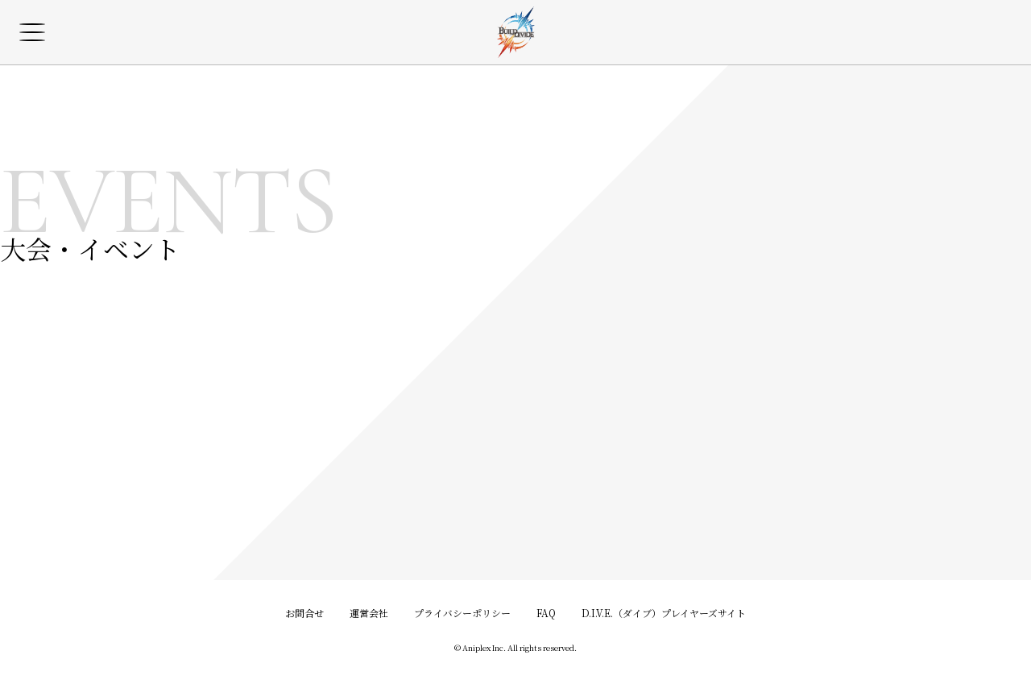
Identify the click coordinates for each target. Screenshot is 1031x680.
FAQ (546, 613)
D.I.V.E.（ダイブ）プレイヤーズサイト (664, 613)
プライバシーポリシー (462, 613)
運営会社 (369, 613)
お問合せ (304, 613)
